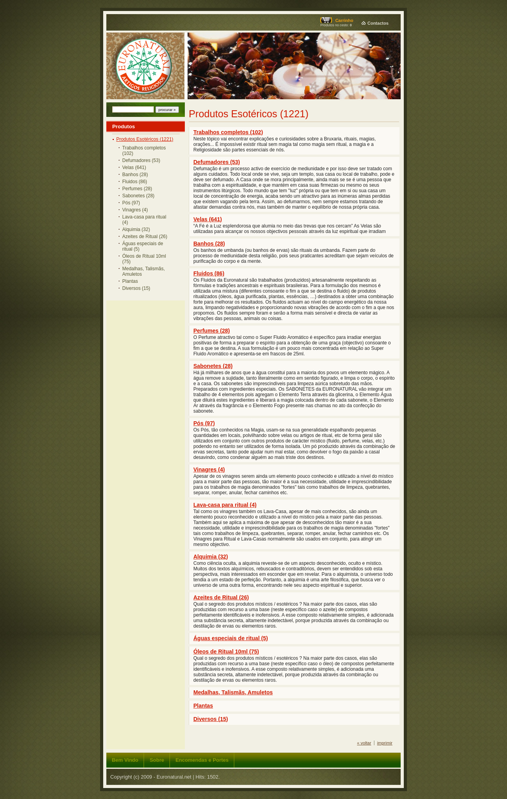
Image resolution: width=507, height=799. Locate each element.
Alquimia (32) (136, 229)
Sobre (157, 760)
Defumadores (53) (141, 160)
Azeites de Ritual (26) (145, 236)
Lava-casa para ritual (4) (144, 219)
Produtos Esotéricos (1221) (144, 139)
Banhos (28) (135, 174)
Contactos (377, 23)
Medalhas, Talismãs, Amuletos (143, 271)
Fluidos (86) (134, 181)
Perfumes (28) (137, 188)
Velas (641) (134, 167)
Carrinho (344, 20)
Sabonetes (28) (138, 195)
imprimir (384, 743)
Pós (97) (131, 203)
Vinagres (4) (135, 210)
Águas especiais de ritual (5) (142, 246)
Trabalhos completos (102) (144, 150)
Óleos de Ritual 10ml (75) (144, 258)
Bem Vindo (125, 760)
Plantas (130, 281)
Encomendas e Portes (201, 760)
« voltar (364, 743)
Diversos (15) (136, 288)
